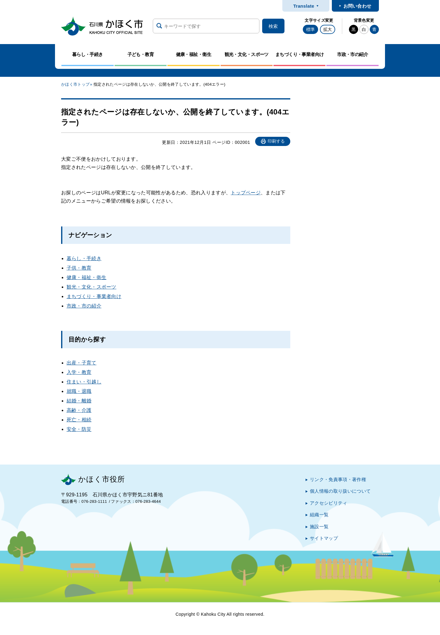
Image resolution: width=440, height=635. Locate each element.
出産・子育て (82, 362)
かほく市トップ (75, 84)
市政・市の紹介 (84, 305)
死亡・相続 (79, 419)
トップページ (246, 192)
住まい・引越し (84, 381)
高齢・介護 (79, 410)
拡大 (327, 29)
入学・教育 (79, 372)
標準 (310, 29)
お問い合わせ (357, 6)
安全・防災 (79, 429)
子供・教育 (79, 268)
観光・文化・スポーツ (91, 286)
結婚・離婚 (79, 400)
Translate (303, 6)
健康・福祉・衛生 (87, 277)
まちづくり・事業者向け (94, 296)
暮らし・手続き (84, 258)
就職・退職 (79, 391)
